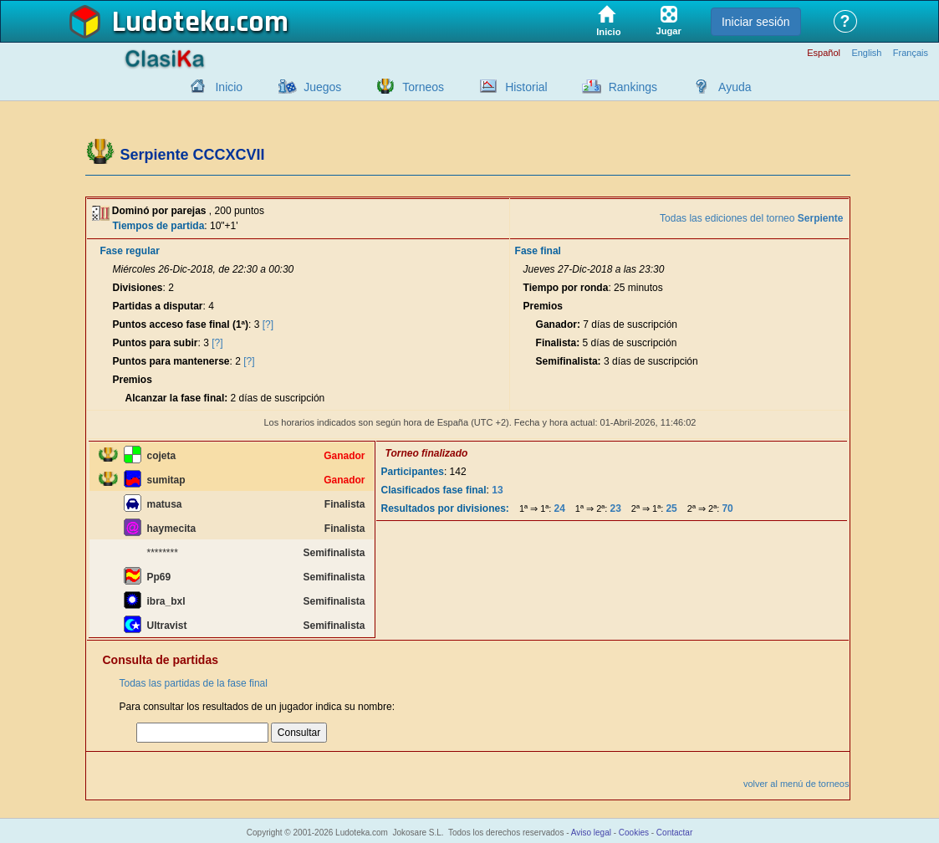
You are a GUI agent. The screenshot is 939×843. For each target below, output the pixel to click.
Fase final (538, 251)
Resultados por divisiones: (445, 508)
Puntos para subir (155, 343)
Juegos (322, 87)
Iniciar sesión (756, 21)
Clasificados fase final (434, 490)
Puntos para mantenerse (171, 361)
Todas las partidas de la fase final (194, 683)
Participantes (412, 472)
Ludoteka (171, 23)
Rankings (633, 87)
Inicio (228, 87)
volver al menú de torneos (796, 784)
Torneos (423, 87)
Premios (132, 380)
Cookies (634, 832)
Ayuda (734, 87)
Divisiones (138, 288)
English (866, 53)
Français (910, 53)
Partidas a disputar (158, 306)
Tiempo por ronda (566, 288)
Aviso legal (591, 832)
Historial (526, 87)
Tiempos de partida (159, 226)
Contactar (674, 832)
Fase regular (130, 251)
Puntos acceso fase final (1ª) (181, 324)
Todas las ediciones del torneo (751, 218)
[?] (268, 324)
